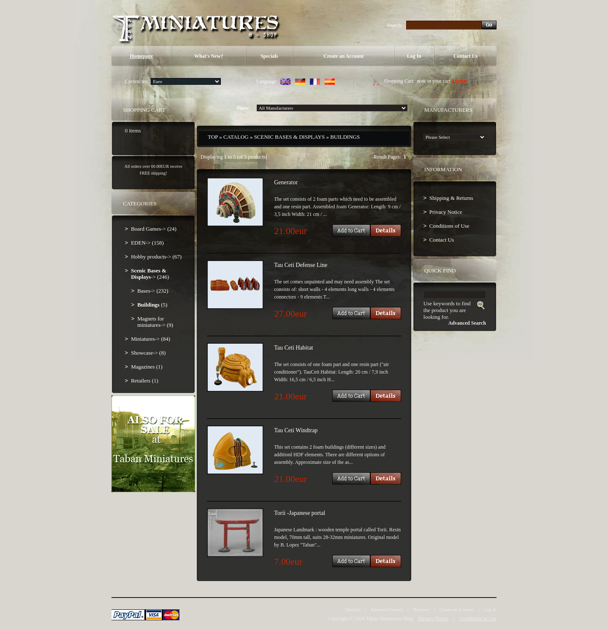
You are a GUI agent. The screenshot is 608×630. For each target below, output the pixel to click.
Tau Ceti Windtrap (296, 430)
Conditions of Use (449, 226)
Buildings (345, 137)
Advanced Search (386, 609)
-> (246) (150, 273)
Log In (414, 56)
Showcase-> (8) (148, 353)
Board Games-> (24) (153, 229)
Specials (269, 56)
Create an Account (343, 56)
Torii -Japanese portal (299, 513)
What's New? (208, 56)
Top (213, 137)
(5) (152, 305)
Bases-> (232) (152, 291)
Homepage (141, 56)
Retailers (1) (144, 380)
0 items (459, 81)
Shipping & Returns (451, 198)
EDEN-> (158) (147, 243)
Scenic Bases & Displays (289, 137)
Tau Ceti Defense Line (300, 265)
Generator (286, 182)
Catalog (236, 137)
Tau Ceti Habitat (293, 348)
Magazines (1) (147, 366)
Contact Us (465, 56)
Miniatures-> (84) (150, 339)
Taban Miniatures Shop (389, 619)
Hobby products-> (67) (156, 256)
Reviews (421, 609)
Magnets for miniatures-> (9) (155, 321)
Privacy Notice (445, 212)
